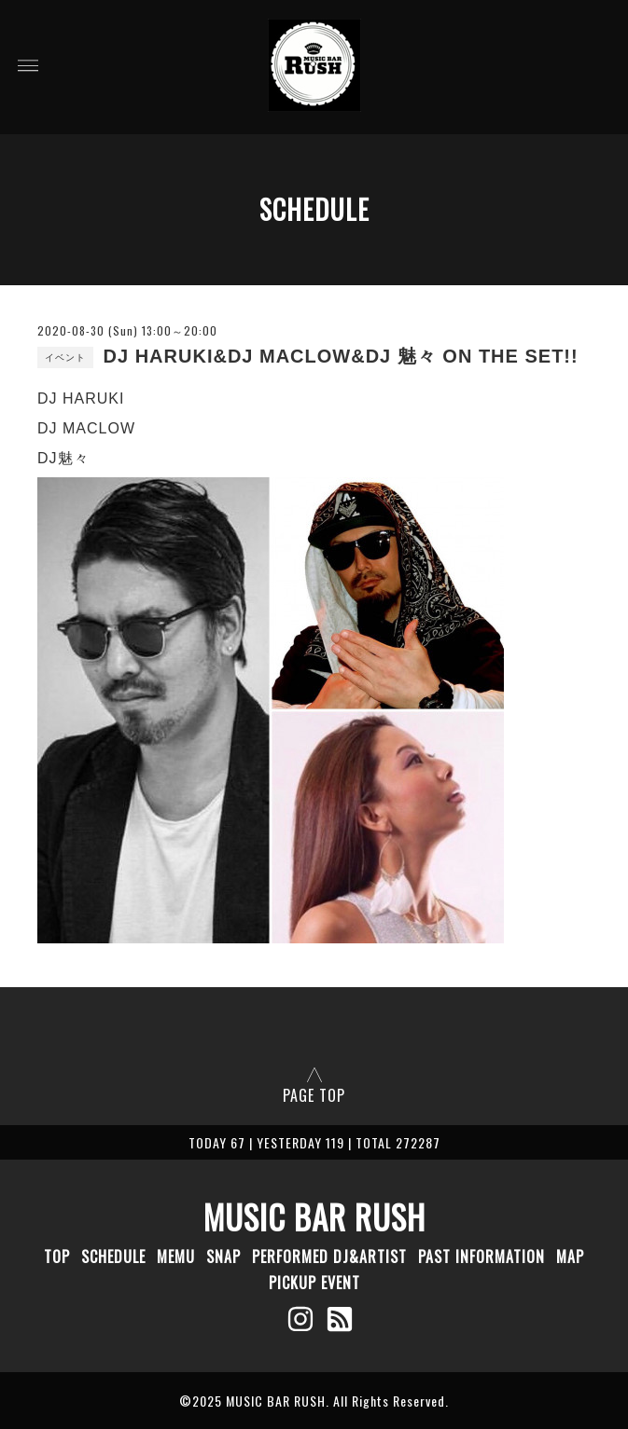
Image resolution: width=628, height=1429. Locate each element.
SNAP (223, 1256)
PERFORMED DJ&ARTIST (329, 1256)
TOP (57, 1256)
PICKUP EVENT (314, 1282)
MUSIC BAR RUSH (314, 1216)
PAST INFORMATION (481, 1256)
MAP (570, 1256)
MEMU (176, 1256)
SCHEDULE (113, 1256)
